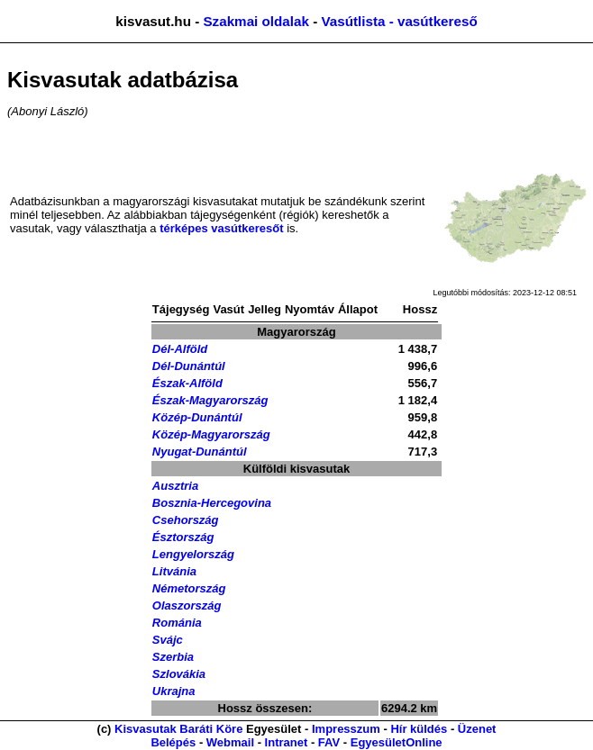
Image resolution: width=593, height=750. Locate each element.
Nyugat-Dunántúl (199, 451)
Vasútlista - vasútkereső (399, 21)
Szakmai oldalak (255, 21)
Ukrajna (174, 691)
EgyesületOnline (396, 742)
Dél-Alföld (179, 349)
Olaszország (187, 605)
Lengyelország (193, 554)
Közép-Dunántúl (197, 417)
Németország (189, 588)
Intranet (286, 742)
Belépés (173, 742)
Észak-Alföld (187, 383)
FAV (329, 742)
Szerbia (173, 657)
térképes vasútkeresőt (221, 228)
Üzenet (477, 729)
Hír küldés (418, 729)
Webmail (230, 742)
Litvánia (174, 571)
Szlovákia (178, 674)
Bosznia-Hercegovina (211, 503)
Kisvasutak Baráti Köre (178, 729)
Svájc (167, 639)
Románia (177, 622)
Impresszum (346, 729)
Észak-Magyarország (210, 400)
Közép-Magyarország (211, 434)
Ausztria (175, 485)
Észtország (183, 537)
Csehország (185, 520)
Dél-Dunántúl (188, 366)
